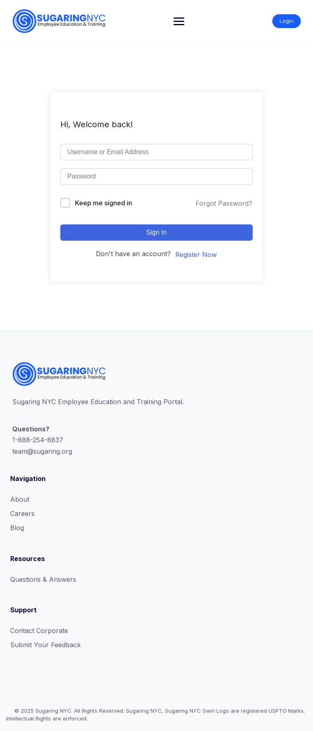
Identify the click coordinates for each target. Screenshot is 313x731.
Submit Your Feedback (45, 645)
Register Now (196, 254)
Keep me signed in (103, 203)
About (19, 499)
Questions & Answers (43, 579)
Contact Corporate (39, 631)
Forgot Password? (224, 203)
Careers (22, 513)
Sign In (156, 232)
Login (286, 20)
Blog (17, 528)
